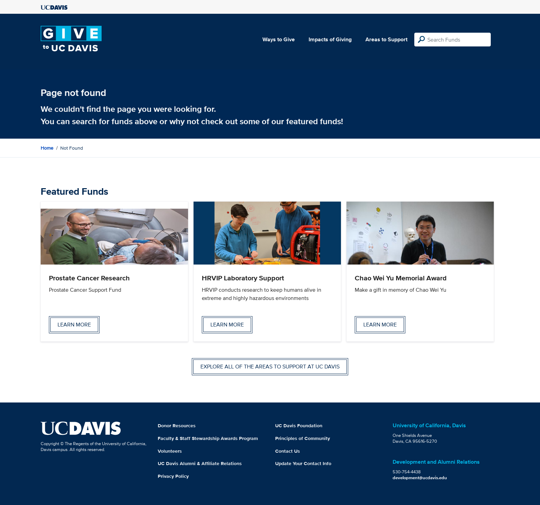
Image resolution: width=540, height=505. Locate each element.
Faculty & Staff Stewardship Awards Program (208, 438)
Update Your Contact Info (303, 463)
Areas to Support (386, 39)
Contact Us (287, 451)
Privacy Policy (173, 476)
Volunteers (170, 451)
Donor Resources (177, 425)
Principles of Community (302, 438)
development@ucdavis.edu (420, 477)
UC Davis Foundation (298, 425)
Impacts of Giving (330, 39)
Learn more (74, 325)
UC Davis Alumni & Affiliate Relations (200, 463)
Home (47, 147)
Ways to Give (278, 39)
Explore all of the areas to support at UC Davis (270, 366)
